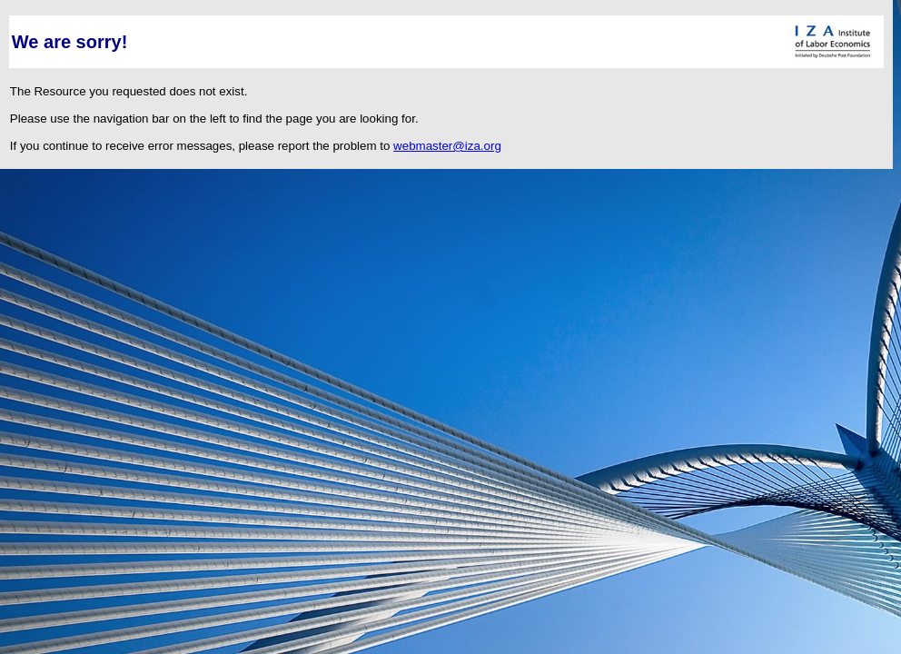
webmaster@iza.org (447, 146)
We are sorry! (69, 42)
